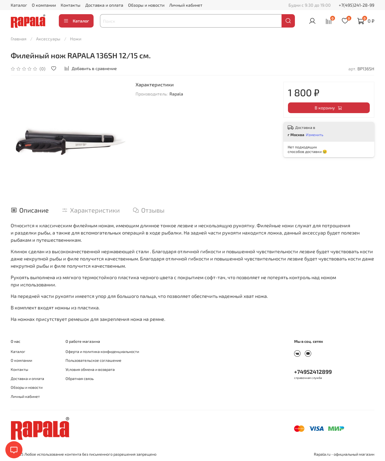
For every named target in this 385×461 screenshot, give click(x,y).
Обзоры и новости (146, 4)
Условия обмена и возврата (90, 369)
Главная (18, 38)
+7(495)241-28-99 (356, 4)
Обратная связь (80, 378)
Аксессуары (48, 38)
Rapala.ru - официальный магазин (344, 454)
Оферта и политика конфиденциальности (102, 351)
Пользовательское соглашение (93, 360)
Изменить (314, 134)
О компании (44, 4)
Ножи (75, 38)
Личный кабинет (185, 4)
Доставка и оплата (104, 4)
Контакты (70, 4)
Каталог (19, 4)
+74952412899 (313, 371)
